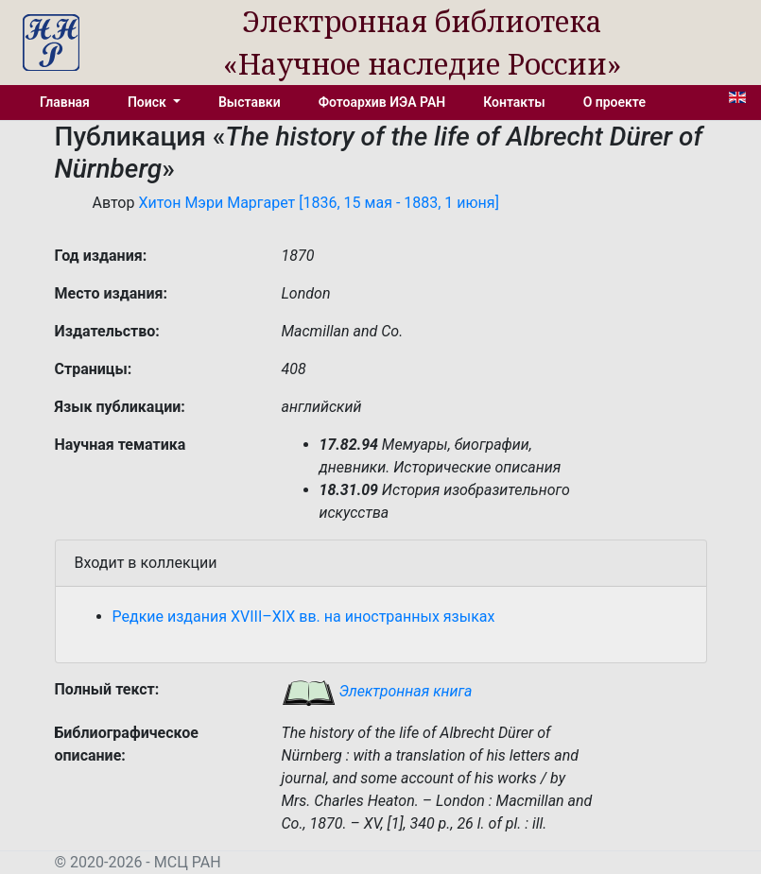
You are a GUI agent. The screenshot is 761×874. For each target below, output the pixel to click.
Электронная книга (377, 691)
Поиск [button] (148, 102)
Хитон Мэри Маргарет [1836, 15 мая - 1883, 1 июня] (318, 203)
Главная (65, 102)
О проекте (614, 102)
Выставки (249, 102)
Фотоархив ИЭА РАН (382, 102)
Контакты (514, 102)
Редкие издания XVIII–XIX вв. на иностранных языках (303, 617)
